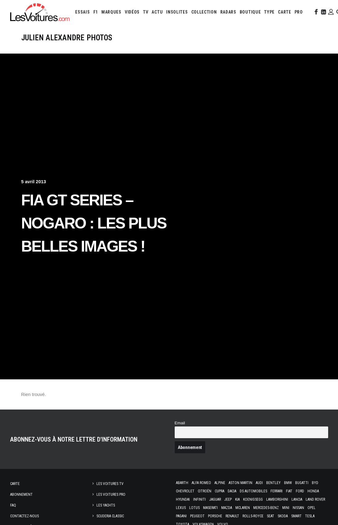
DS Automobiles (253, 491)
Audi (259, 483)
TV (145, 12)
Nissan (298, 508)
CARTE (284, 12)
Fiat (289, 491)
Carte (15, 484)
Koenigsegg (253, 499)
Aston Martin (240, 483)
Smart (296, 516)
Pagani (181, 516)
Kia (237, 499)
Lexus (181, 508)
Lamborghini (277, 499)
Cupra (219, 491)
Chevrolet (185, 491)
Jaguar (215, 499)
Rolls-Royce (252, 516)
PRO (299, 12)
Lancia (296, 499)
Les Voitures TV (110, 484)
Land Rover (315, 499)
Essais (82, 12)
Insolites (177, 12)
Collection (204, 12)
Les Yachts (105, 505)
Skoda (283, 516)
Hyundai (183, 499)
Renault (232, 516)
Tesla (310, 516)
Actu (157, 12)
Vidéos (132, 12)
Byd (315, 483)
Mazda (226, 508)
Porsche (215, 516)
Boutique (250, 12)
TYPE (269, 12)
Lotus (194, 508)
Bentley (273, 483)
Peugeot (197, 516)
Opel (311, 508)
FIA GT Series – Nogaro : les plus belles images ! (93, 223)
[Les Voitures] (40, 12)
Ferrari (277, 491)
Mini (285, 508)
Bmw (288, 483)
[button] (315, 12)
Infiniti (199, 499)
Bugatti (301, 483)
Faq (13, 505)
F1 (95, 12)
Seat (270, 516)
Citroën (204, 491)
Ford (300, 491)
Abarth (182, 483)
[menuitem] (82, 12)
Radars (228, 12)
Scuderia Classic (110, 516)
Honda (313, 491)
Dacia (232, 491)
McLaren (242, 508)
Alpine (219, 483)
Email (180, 423)
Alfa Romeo (201, 483)
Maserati (210, 508)
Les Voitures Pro (110, 494)
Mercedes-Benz (266, 508)
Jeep (228, 499)
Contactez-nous (24, 516)
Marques (111, 12)
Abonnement (21, 494)
